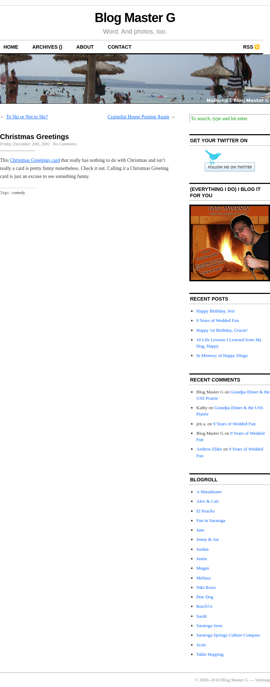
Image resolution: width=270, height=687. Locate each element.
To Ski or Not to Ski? (27, 116)
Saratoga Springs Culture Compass (228, 635)
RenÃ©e (204, 606)
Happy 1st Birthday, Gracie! (222, 330)
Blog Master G (135, 18)
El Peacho (205, 511)
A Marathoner (209, 491)
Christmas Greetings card (35, 160)
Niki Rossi (206, 587)
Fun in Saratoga (210, 520)
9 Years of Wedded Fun (217, 320)
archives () (47, 47)
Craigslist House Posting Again (138, 116)
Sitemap (262, 679)
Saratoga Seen (209, 625)
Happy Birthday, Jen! (215, 311)
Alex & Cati (207, 501)
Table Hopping (209, 654)
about (85, 47)
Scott (201, 644)
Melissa (203, 577)
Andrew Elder (209, 449)
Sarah (201, 616)
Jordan (202, 549)
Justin (201, 558)
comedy (18, 192)
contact (119, 47)
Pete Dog (204, 596)
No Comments (65, 144)
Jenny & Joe (207, 539)
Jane (200, 530)
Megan (202, 568)
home (11, 47)
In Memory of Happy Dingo (222, 355)
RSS (248, 47)
